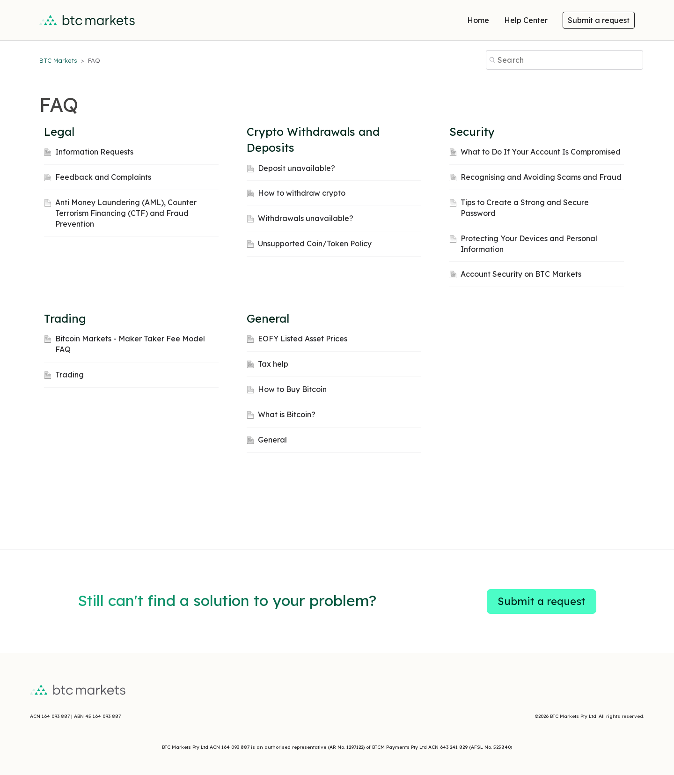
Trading (65, 318)
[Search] (564, 60)
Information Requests (94, 151)
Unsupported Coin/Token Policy (315, 243)
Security (472, 132)
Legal (59, 132)
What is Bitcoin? (286, 414)
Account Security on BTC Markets (521, 274)
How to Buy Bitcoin (292, 389)
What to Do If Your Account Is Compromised (541, 151)
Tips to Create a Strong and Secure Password (525, 208)
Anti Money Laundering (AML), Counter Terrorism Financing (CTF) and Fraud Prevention (126, 213)
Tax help (273, 364)
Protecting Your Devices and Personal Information (529, 244)
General (268, 318)
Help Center (526, 20)
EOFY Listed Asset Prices (302, 338)
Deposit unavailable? (296, 168)
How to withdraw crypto (301, 193)
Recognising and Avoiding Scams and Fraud (541, 177)
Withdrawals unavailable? (305, 218)
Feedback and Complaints (103, 177)
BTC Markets (59, 60)
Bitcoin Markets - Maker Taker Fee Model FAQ (130, 344)
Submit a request (599, 20)
